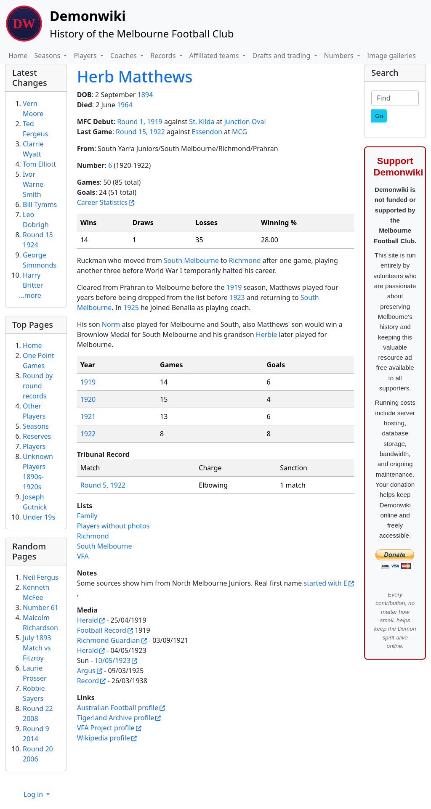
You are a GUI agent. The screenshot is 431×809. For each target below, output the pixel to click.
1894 (145, 94)
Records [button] (163, 55)
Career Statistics (102, 202)
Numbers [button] (339, 55)
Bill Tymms (40, 204)
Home (18, 55)
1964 (125, 104)
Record (88, 680)
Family (87, 515)
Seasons (36, 426)
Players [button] (86, 55)
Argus (86, 670)
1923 (237, 297)
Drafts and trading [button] (282, 55)
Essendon (207, 131)
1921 (88, 416)
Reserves (37, 436)
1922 (88, 433)
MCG (239, 131)
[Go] (379, 115)
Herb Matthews (135, 76)
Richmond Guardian (108, 640)
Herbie (266, 334)
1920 (88, 399)
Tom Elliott (39, 164)
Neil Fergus (41, 577)
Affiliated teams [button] (215, 55)
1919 (234, 287)
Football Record (101, 630)
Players (34, 446)
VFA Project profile (106, 727)
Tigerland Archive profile (115, 717)
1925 (131, 307)
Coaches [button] (124, 55)
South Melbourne (191, 260)
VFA (83, 556)
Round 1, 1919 (139, 121)
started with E (325, 583)
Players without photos (113, 525)
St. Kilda (201, 121)
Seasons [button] (48, 55)
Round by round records (38, 386)
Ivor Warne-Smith (34, 184)
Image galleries (391, 55)
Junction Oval (245, 121)
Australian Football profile (117, 707)
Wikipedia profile (103, 738)
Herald (87, 620)
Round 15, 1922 (140, 131)
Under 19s (39, 517)
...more (30, 295)
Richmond (245, 260)
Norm (111, 324)
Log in (34, 794)
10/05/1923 (112, 660)
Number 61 (41, 607)
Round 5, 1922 (103, 485)
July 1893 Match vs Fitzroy (37, 648)
